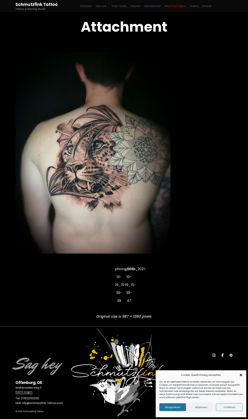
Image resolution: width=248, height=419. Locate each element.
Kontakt (207, 6)
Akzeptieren (172, 407)
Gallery (194, 6)
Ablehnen (201, 407)
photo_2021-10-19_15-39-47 (129, 270)
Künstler (135, 6)
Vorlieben (229, 407)
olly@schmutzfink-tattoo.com (42, 403)
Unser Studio (119, 6)
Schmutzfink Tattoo (37, 4)
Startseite (86, 6)
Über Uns (101, 6)
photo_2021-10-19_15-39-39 (119, 270)
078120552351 (30, 399)
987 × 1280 (131, 316)
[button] (241, 375)
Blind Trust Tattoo (175, 6)
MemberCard (152, 6)
